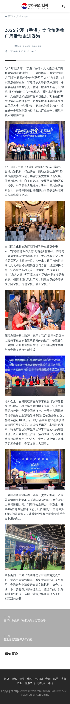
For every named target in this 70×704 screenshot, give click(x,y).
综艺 (55, 678)
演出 (63, 678)
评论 (50, 683)
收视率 (41, 683)
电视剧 (39, 678)
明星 (22, 678)
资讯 (18, 16)
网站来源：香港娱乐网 (32, 46)
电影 (29, 678)
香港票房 (30, 683)
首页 (10, 16)
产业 (19, 683)
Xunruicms (42, 694)
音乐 (48, 678)
